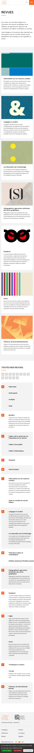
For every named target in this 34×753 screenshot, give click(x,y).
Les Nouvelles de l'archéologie (15, 167)
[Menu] (31, 2)
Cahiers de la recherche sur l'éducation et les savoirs (18, 437)
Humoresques (14, 469)
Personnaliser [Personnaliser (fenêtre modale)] (28, 750)
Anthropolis (13, 393)
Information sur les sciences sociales (17, 78)
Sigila (11, 616)
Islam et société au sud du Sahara (18, 501)
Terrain (11, 671)
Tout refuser (17, 750)
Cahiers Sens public (15, 444)
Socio (6, 298)
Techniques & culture (16, 664)
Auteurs (20, 730)
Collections (4, 733)
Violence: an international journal (16, 341)
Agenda (20, 736)
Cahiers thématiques (16, 451)
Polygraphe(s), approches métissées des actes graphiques (17, 209)
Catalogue (4, 730)
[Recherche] (26, 2)
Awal (10, 406)
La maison (21, 733)
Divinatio (12, 460)
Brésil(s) (12, 415)
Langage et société (11, 122)
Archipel (12, 399)
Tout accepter (6, 750)
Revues (3, 736)
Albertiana (12, 386)
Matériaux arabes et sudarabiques (16, 554)
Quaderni (7, 251)
